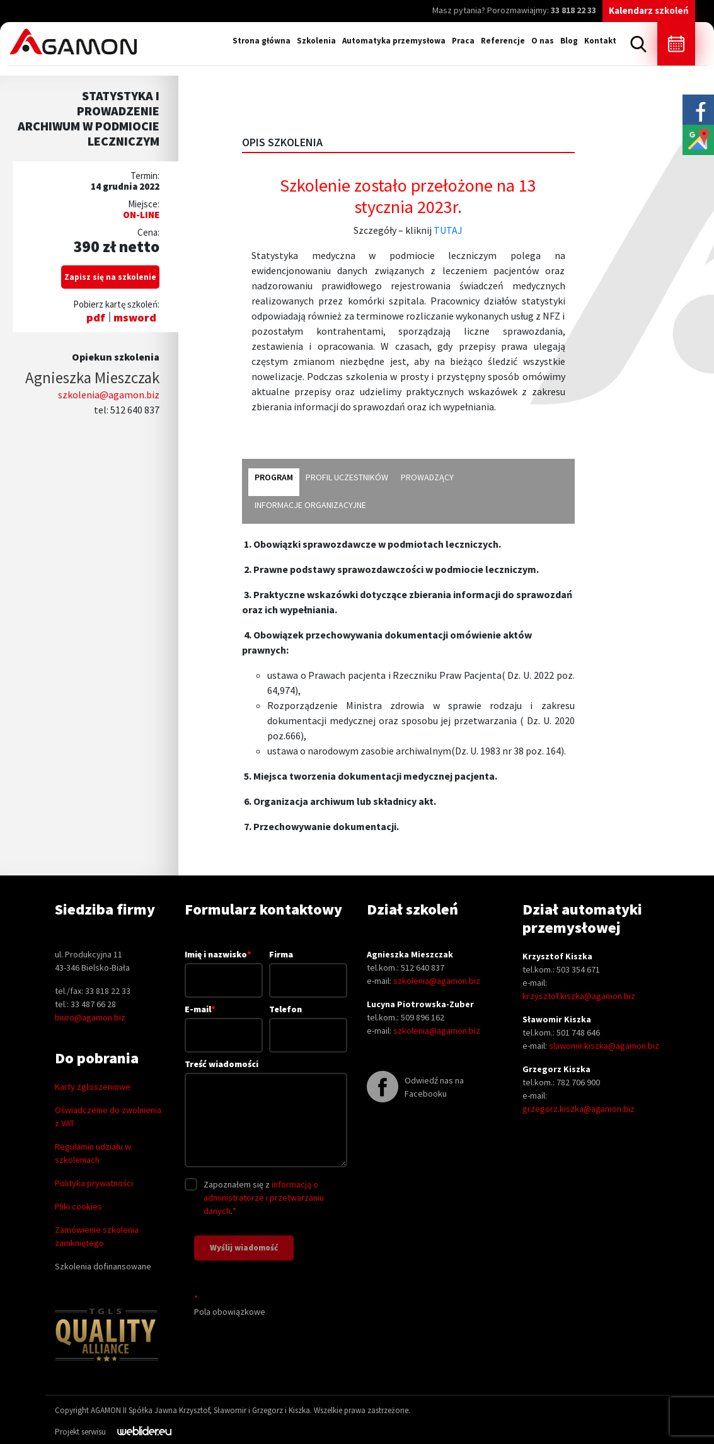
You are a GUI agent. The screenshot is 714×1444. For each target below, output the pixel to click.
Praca (463, 40)
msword (134, 317)
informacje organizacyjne (310, 505)
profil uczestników (347, 477)
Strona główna (262, 40)
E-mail (224, 1022)
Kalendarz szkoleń (649, 10)
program (274, 477)
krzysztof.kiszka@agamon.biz (578, 996)
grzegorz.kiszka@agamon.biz (578, 1108)
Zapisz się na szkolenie (110, 277)
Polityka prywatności (94, 1183)
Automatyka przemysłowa (394, 40)
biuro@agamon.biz (90, 1017)
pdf (95, 317)
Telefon (308, 1022)
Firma (308, 967)
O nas (542, 40)
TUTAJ (448, 230)
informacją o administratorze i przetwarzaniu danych (264, 1197)
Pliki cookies (78, 1206)
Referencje (503, 40)
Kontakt (600, 40)
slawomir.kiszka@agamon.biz (604, 1045)
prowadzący (427, 477)
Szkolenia (316, 40)
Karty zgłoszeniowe (92, 1086)
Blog (569, 40)
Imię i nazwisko (224, 967)
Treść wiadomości (266, 1114)
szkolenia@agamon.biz (108, 394)
